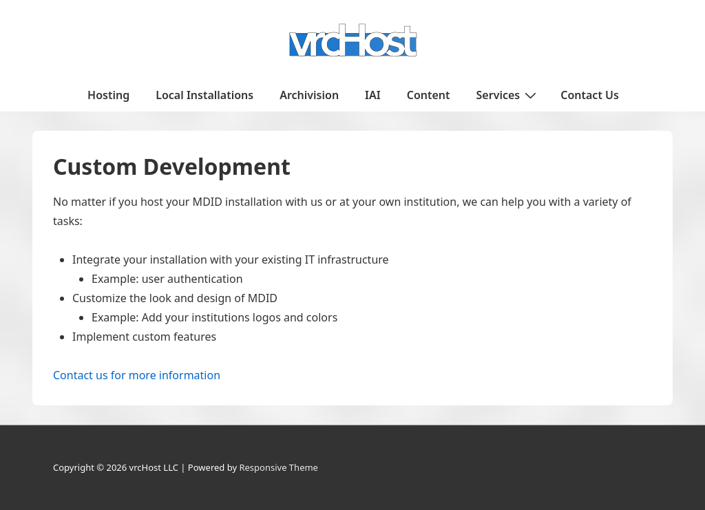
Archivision (309, 95)
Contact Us (589, 95)
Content (428, 95)
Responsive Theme (278, 467)
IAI (373, 95)
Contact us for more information (136, 375)
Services (508, 94)
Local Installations (204, 95)
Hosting (108, 95)
